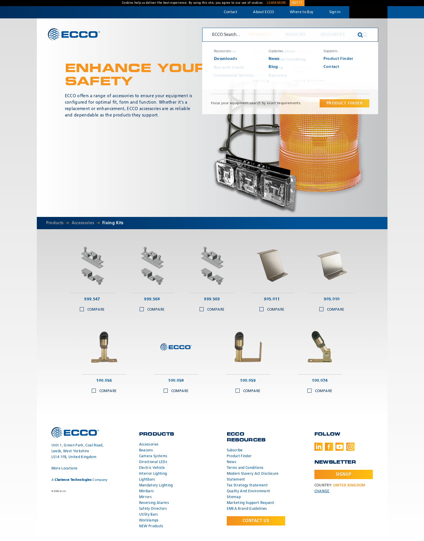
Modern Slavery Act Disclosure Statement (253, 476)
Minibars (146, 491)
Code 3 (368, 12)
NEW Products (151, 526)
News (231, 462)
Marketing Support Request (250, 503)
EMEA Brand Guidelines (247, 509)
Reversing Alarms (154, 503)
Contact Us (256, 521)
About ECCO (263, 12)
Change (322, 491)
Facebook (329, 447)
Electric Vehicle (152, 468)
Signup (343, 474)
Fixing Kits (113, 223)
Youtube (339, 447)
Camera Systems (153, 456)
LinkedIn (318, 447)
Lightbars (147, 479)
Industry (295, 35)
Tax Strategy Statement (247, 485)
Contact (230, 12)
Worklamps (149, 520)
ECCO (74, 34)
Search (365, 34)
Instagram (350, 447)
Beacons (146, 450)
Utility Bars (148, 514)
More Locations (64, 468)
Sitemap (234, 497)
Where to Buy (301, 12)
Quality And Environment (248, 491)
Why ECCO (223, 35)
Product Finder (239, 456)
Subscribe (235, 450)
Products (260, 35)
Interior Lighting (153, 474)
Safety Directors (153, 509)
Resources (333, 35)
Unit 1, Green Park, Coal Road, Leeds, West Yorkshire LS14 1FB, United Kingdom (77, 451)
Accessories (83, 223)
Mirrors (145, 497)
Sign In (334, 12)
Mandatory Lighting (156, 485)
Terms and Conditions (245, 468)
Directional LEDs (153, 462)
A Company (79, 479)
